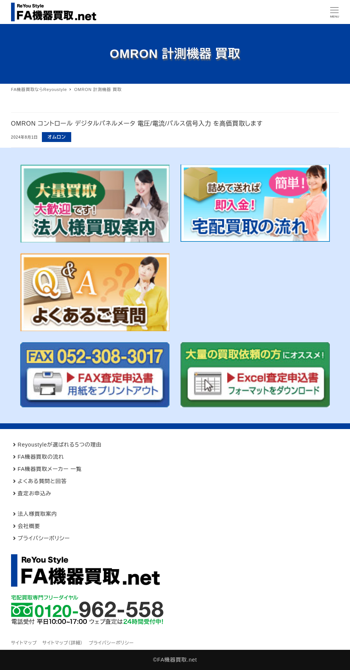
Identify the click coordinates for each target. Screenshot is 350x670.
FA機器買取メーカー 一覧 (50, 469)
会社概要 (29, 526)
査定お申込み (34, 493)
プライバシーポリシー (44, 538)
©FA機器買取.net (175, 660)
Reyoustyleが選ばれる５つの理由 (60, 445)
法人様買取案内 (37, 514)
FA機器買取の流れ (41, 457)
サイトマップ (24, 643)
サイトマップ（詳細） (62, 643)
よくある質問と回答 (42, 481)
